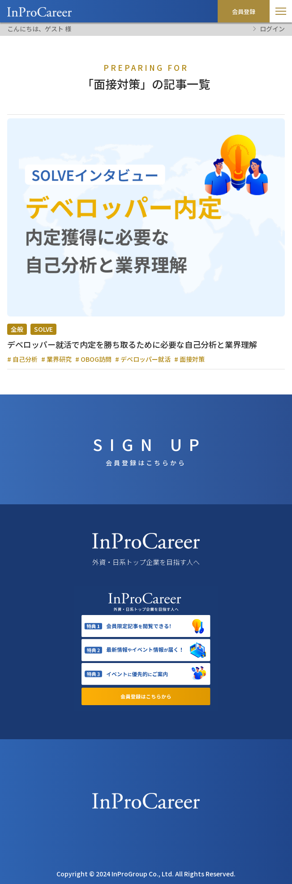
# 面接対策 (189, 359)
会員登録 (243, 11)
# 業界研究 (56, 359)
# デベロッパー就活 (143, 359)
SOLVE (43, 329)
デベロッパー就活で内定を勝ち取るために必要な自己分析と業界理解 (132, 344)
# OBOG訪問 (93, 359)
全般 (17, 329)
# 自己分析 (22, 359)
